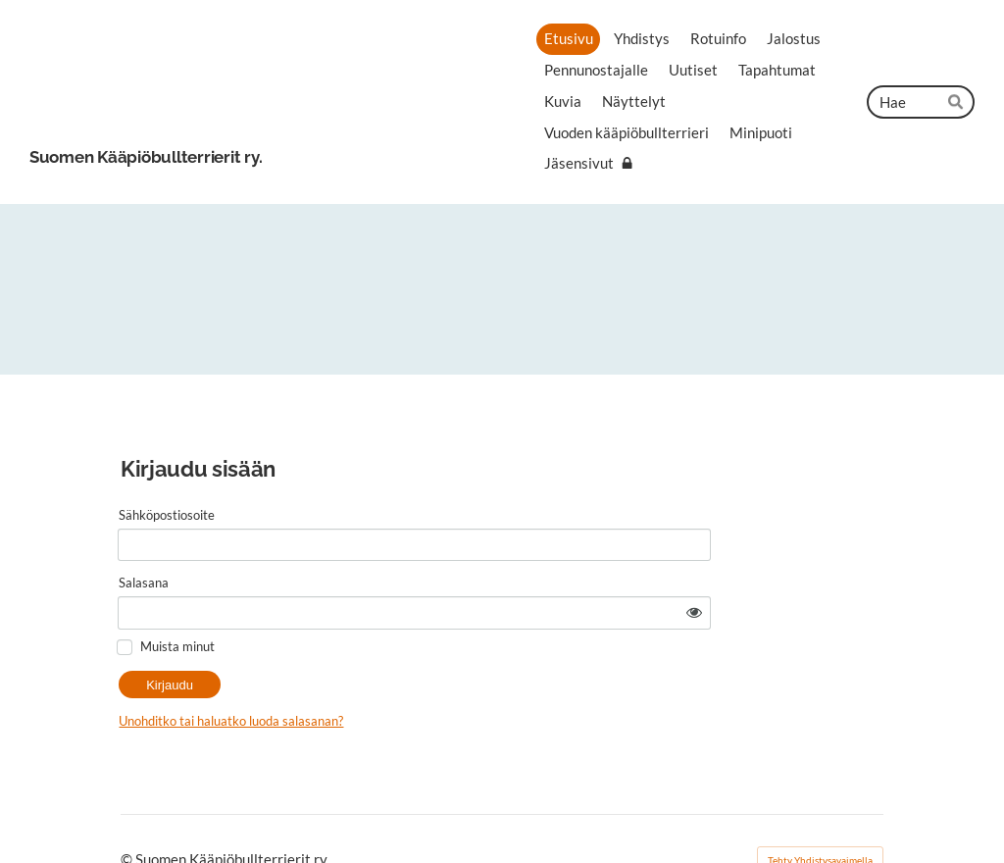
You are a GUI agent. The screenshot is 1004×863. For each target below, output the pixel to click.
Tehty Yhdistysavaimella (820, 811)
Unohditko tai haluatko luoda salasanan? (385, 672)
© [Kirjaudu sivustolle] (128, 811)
